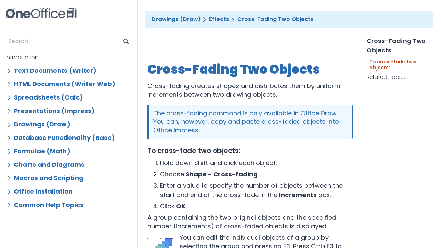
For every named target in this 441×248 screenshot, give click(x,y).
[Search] (63, 41)
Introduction (22, 57)
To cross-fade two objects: (392, 65)
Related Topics (387, 77)
